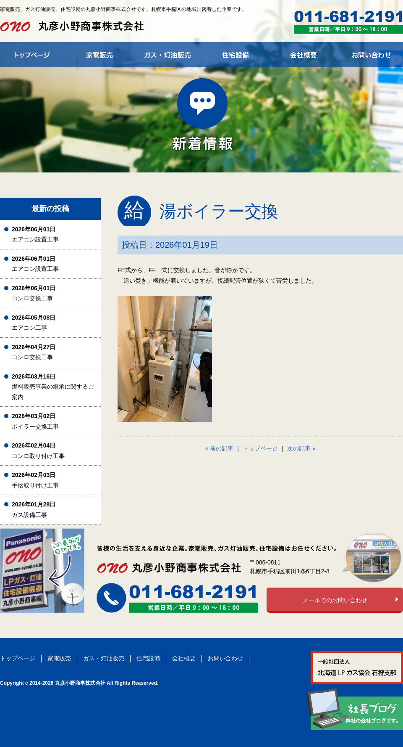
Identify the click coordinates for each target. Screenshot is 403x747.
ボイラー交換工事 (35, 421)
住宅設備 (148, 658)
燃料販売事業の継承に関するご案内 (53, 386)
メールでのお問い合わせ (335, 600)
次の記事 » (301, 448)
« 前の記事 (219, 448)
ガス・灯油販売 (103, 658)
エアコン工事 (33, 322)
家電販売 (59, 658)
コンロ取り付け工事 (38, 450)
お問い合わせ (225, 658)
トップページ (260, 448)
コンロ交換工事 (33, 293)
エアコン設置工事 (35, 234)
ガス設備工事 (33, 509)
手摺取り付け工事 (35, 480)
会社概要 (184, 658)
